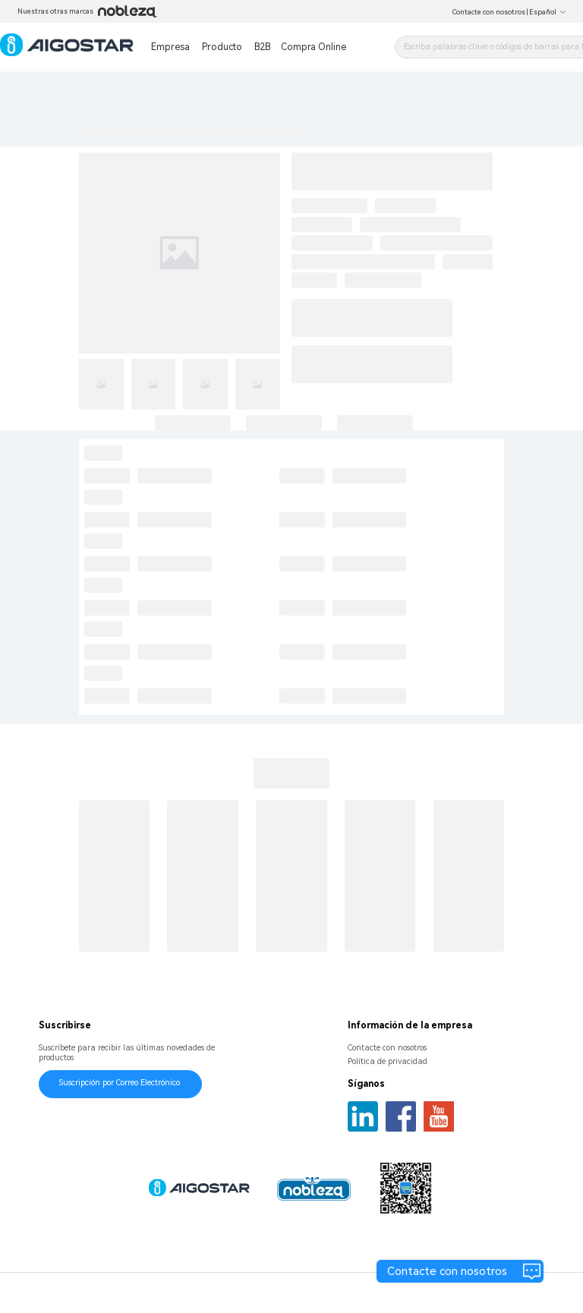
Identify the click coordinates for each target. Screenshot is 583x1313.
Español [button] (547, 12)
